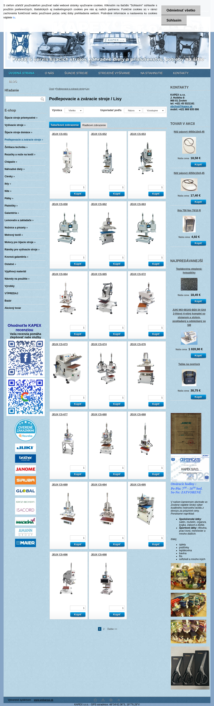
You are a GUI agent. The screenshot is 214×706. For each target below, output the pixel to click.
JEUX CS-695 (138, 484)
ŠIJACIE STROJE (76, 73)
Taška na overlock (189, 364)
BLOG (13, 81)
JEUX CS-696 (60, 554)
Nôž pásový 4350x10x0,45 (189, 173)
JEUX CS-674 (99, 344)
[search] (42, 99)
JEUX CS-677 (60, 414)
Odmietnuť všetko (181, 10)
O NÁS (49, 73)
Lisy (87, 89)
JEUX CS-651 (60, 134)
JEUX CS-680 (99, 414)
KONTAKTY (181, 73)
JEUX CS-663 (138, 204)
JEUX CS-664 (60, 274)
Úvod (51, 89)
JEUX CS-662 (99, 204)
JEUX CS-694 (99, 484)
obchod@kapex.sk (181, 106)
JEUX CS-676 (138, 344)
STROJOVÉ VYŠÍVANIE (114, 73)
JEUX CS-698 (99, 554)
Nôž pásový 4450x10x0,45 (189, 131)
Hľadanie (12, 90)
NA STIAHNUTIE (152, 73)
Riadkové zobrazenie (94, 125)
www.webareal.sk (43, 699)
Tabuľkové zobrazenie (65, 125)
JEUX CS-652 (99, 134)
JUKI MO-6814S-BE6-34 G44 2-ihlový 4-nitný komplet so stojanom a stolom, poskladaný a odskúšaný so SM (189, 317)
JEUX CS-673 (60, 344)
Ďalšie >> (112, 629)
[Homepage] (22, 73)
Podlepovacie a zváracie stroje (70, 89)
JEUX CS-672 (138, 274)
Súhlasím (174, 20)
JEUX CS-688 (138, 414)
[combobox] (133, 110)
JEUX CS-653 (138, 134)
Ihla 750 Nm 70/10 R (189, 210)
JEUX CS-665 (99, 274)
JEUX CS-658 (60, 204)
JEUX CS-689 (60, 484)
